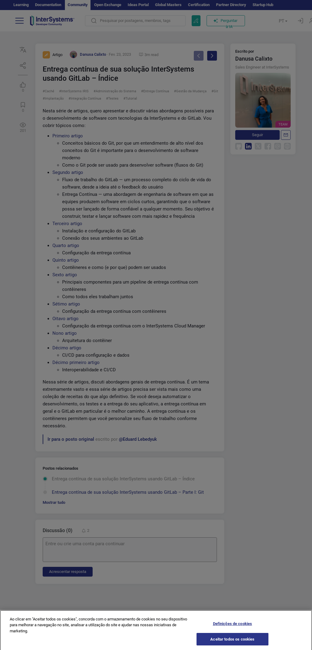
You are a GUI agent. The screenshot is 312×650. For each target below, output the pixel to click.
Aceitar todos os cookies (232, 641)
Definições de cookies (232, 625)
